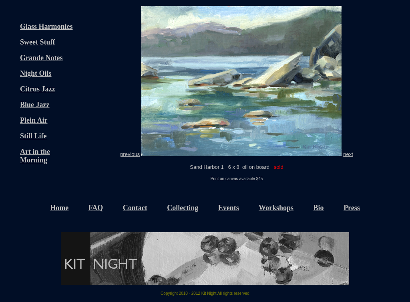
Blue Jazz (35, 105)
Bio (319, 208)
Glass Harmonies (46, 26)
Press (352, 208)
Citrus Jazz (37, 89)
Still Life (33, 136)
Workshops (276, 208)
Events (228, 208)
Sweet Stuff (37, 42)
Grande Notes (41, 58)
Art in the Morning (35, 156)
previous (130, 154)
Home (59, 208)
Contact (135, 208)
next (348, 154)
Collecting (182, 208)
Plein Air (34, 120)
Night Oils (36, 73)
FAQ (95, 208)
